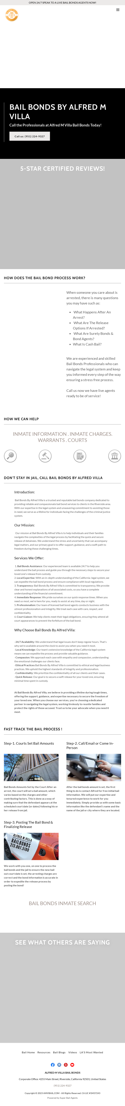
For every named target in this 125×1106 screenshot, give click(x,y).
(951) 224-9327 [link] (62, 1085)
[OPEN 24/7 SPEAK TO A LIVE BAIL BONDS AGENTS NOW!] (62, 3)
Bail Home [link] (28, 1052)
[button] (118, 9)
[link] (11, 9)
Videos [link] (72, 1052)
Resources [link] (43, 1052)
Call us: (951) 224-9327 (30, 136)
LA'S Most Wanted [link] (91, 1052)
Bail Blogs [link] (59, 1052)
